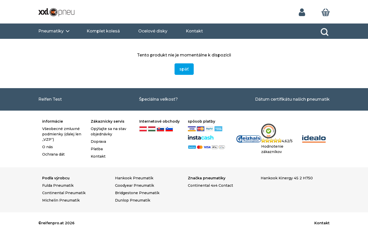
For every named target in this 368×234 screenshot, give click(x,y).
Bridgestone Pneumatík (137, 193)
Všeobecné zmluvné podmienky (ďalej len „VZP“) (61, 134)
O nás (47, 147)
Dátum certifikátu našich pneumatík (292, 99)
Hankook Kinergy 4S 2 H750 (287, 178)
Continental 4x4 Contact (210, 185)
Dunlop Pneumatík (132, 200)
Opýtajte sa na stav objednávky (108, 131)
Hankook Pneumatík (134, 178)
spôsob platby (201, 121)
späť (184, 69)
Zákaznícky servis (107, 121)
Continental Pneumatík (64, 193)
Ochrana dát (53, 154)
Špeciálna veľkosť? (158, 99)
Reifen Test (50, 99)
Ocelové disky (152, 31)
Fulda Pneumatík (58, 185)
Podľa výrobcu (56, 178)
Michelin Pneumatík (61, 200)
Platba (97, 149)
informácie (52, 121)
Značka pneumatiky (206, 178)
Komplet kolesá (103, 31)
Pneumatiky (51, 31)
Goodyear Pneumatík (134, 185)
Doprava (98, 141)
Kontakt (194, 31)
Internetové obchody (159, 121)
